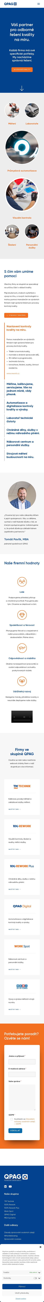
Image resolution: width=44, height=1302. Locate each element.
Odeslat (15, 1131)
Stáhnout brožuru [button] (16, 315)
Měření (12, 124)
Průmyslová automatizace (22, 171)
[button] (40, 1247)
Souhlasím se (24, 1121)
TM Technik (9, 1201)
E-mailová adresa (17, 1069)
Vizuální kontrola (22, 218)
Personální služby (32, 246)
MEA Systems (10, 1218)
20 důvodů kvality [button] (22, 69)
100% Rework (9, 1205)
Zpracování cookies (12, 1239)
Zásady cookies (21, 1298)
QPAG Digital (9, 1215)
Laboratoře (32, 124)
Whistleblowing (10, 1236)
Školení (12, 245)
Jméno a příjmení (17, 1056)
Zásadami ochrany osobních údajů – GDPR (24, 1121)
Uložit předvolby (22, 1293)
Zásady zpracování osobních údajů (19, 1233)
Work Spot (8, 1211)
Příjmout (22, 1286)
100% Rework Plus (11, 1208)
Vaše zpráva (15, 1081)
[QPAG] (10, 4)
